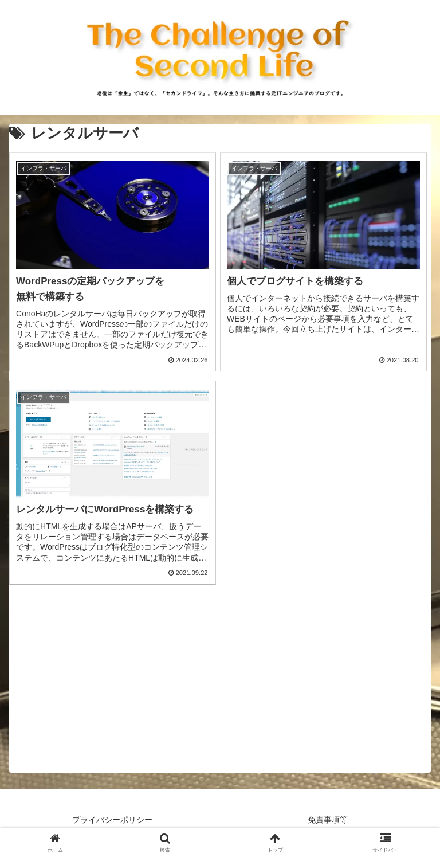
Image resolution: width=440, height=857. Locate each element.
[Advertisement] (220, 692)
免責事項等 (328, 819)
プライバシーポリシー (112, 819)
